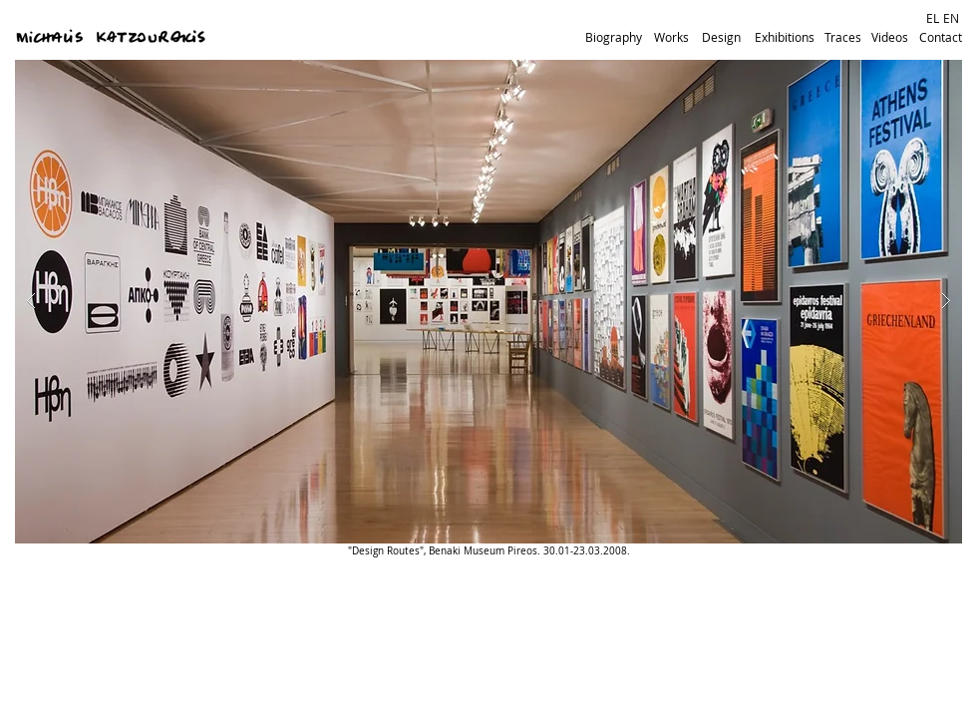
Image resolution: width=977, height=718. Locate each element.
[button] (488, 301)
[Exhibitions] (784, 38)
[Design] (721, 38)
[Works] (671, 38)
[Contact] (940, 38)
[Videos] (889, 38)
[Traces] (842, 38)
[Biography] (613, 38)
